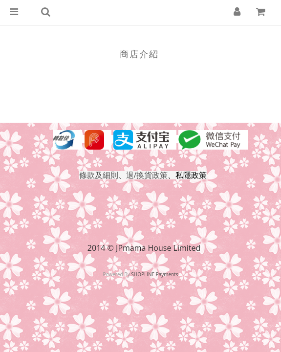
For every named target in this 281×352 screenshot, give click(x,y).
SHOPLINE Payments (154, 274)
